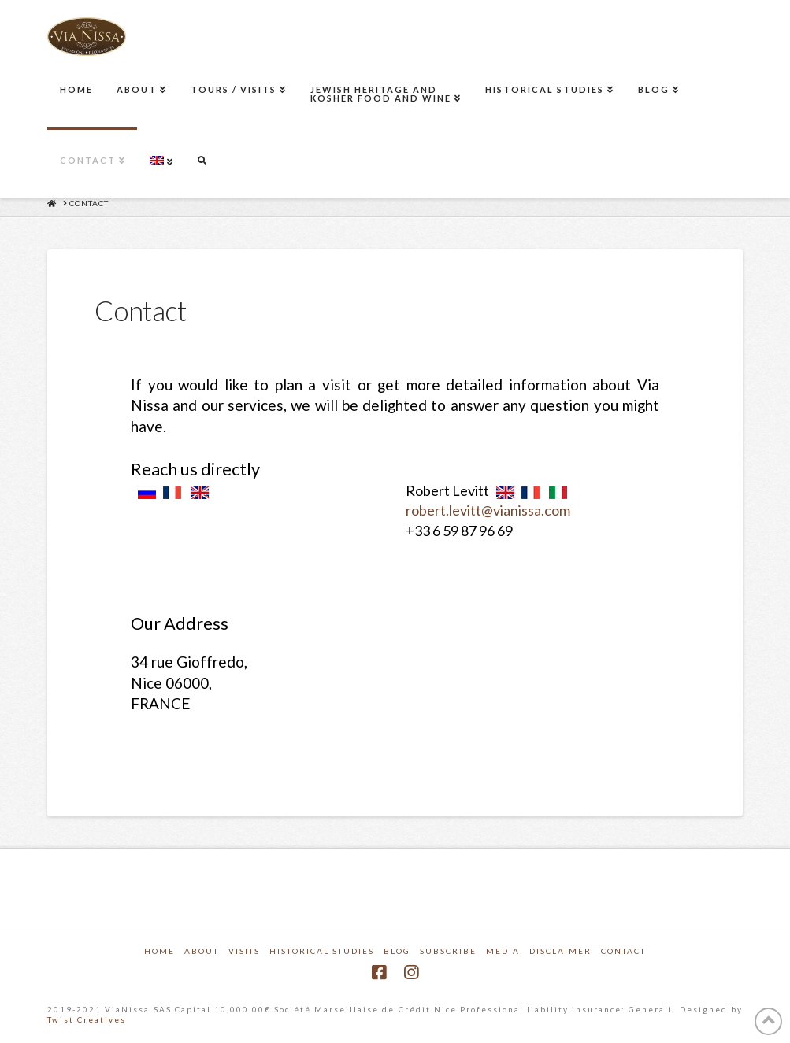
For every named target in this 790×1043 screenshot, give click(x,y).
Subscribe (448, 951)
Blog (397, 951)
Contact (623, 951)
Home (159, 951)
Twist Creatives (86, 1019)
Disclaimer (560, 951)
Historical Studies (321, 951)
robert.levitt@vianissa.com (488, 510)
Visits (244, 951)
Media (503, 951)
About (201, 951)
